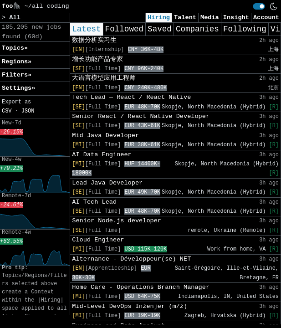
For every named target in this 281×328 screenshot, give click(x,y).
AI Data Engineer (102, 154)
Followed (124, 29)
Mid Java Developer (105, 135)
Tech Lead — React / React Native (131, 97)
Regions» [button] (16, 61)
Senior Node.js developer (116, 220)
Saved (160, 29)
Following (244, 29)
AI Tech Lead (94, 202)
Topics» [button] (15, 48)
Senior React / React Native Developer (140, 116)
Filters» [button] (16, 75)
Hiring (159, 17)
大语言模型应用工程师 (104, 78)
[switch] (259, 6)
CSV (6, 111)
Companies (197, 29)
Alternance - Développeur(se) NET (131, 259)
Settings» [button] (18, 88)
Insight (236, 17)
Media (209, 17)
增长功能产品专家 (97, 59)
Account (266, 17)
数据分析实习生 (94, 40)
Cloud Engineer (98, 239)
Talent (185, 17)
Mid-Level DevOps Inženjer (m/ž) (129, 306)
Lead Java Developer (107, 182)
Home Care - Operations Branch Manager (140, 287)
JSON (28, 111)
